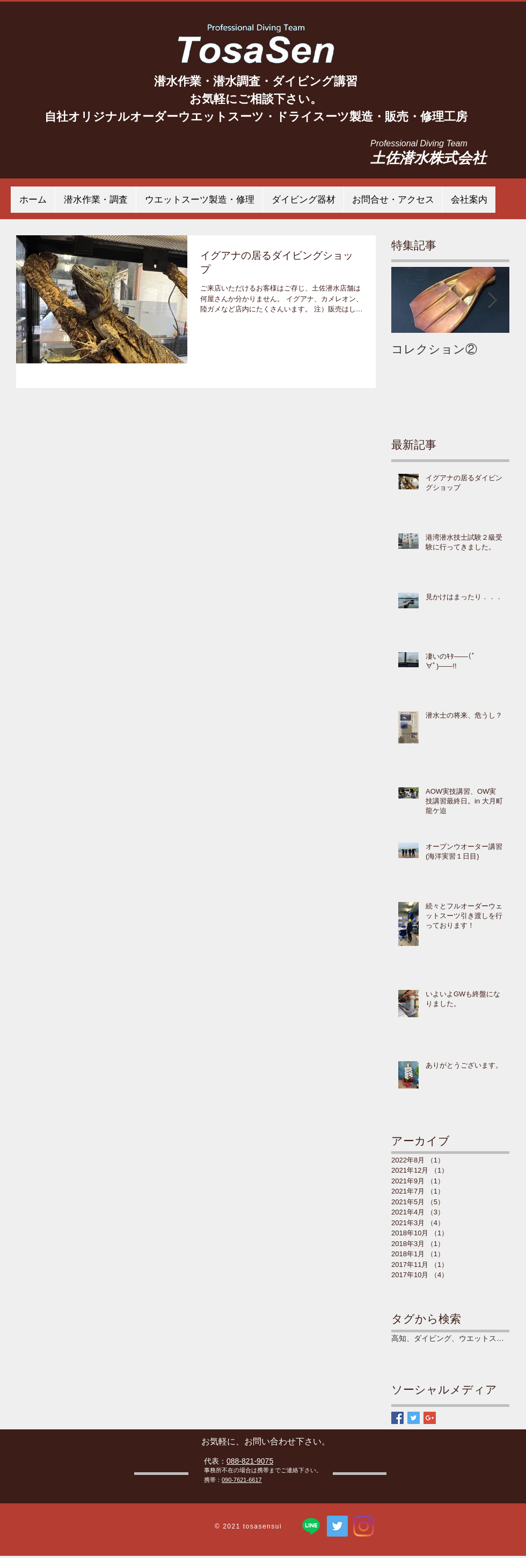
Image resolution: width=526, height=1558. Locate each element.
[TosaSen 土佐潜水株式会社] (337, 1526)
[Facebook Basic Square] (397, 1418)
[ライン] (311, 1526)
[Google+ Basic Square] (429, 1418)
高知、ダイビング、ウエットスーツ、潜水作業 (450, 1338)
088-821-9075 (250, 1461)
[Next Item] (492, 300)
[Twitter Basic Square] (413, 1418)
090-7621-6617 (242, 1480)
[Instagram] (363, 1526)
